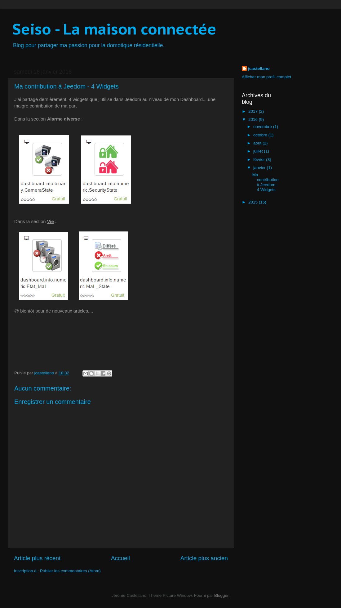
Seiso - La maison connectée (114, 29)
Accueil (120, 558)
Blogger (221, 595)
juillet (258, 151)
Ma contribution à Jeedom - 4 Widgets (265, 182)
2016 (253, 119)
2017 (253, 111)
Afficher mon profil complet (266, 77)
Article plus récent (37, 558)
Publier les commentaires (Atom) (70, 571)
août (258, 143)
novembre (263, 126)
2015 (253, 202)
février (259, 159)
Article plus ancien (204, 558)
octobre (260, 135)
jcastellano (259, 68)
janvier (260, 167)
